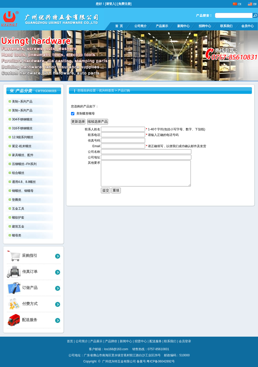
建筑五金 (18, 226)
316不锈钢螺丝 (22, 128)
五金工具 (18, 208)
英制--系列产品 (22, 110)
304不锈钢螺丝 (22, 119)
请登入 (110, 4)
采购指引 (22, 255)
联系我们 (226, 26)
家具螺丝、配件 (23, 155)
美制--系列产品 (22, 101)
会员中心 (247, 26)
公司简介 (140, 26)
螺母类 (17, 235)
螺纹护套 (18, 217)
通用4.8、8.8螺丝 (24, 182)
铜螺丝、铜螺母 (23, 191)
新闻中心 (183, 26)
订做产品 (22, 288)
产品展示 (162, 26)
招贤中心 (141, 341)
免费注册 (124, 4)
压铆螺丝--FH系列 (24, 164)
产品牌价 (111, 341)
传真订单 (22, 271)
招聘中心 (205, 26)
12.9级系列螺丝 (23, 137)
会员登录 (185, 341)
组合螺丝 (18, 173)
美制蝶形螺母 (85, 113)
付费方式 (22, 304)
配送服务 (22, 320)
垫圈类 (17, 199)
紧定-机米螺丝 (22, 146)
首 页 (119, 26)
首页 (70, 341)
